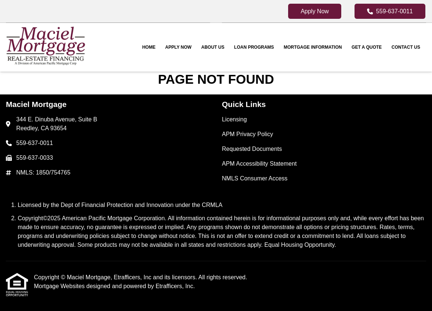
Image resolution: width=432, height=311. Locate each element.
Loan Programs (254, 47)
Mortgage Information (313, 47)
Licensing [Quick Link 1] (234, 119)
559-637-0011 (390, 11)
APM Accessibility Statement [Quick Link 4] (259, 163)
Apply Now (315, 11)
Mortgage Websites (60, 286)
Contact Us (405, 47)
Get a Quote (367, 47)
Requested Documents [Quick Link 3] (252, 149)
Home (148, 47)
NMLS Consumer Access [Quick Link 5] (255, 178)
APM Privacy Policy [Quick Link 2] (247, 134)
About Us (213, 47)
